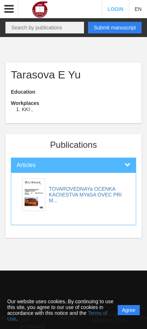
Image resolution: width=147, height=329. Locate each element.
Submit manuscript (115, 28)
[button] (9, 9)
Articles (26, 165)
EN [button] (138, 9)
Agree (128, 310)
